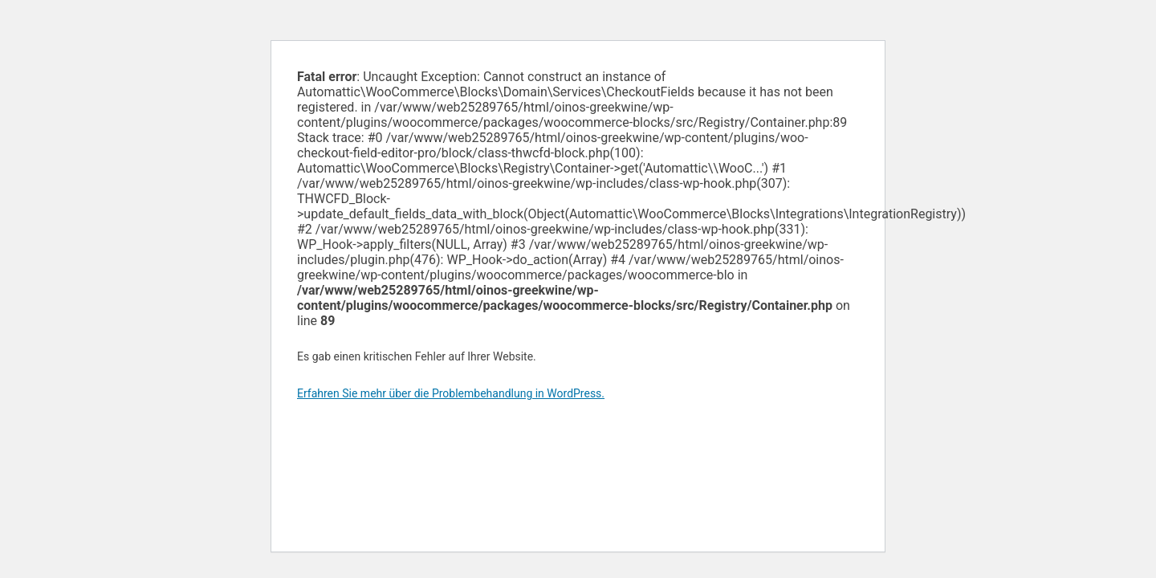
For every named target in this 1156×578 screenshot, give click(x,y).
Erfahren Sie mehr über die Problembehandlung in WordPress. (450, 393)
